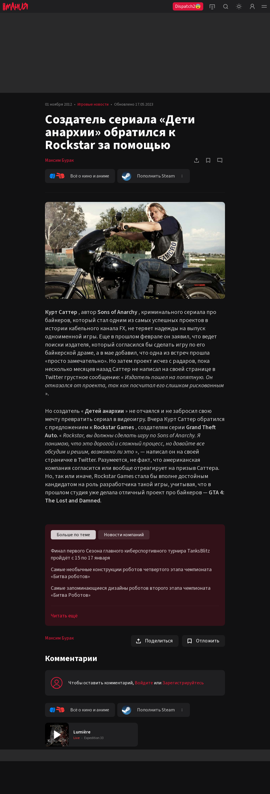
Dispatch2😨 (188, 6)
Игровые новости (93, 104)
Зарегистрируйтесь (183, 683)
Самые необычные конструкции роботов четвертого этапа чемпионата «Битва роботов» (131, 573)
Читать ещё (64, 615)
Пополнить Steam (148, 176)
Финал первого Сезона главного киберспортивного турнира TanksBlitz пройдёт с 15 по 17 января (130, 555)
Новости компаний (124, 535)
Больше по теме (73, 535)
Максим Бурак (59, 160)
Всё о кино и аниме (79, 176)
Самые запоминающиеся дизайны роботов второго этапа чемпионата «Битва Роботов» (130, 592)
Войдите (144, 683)
